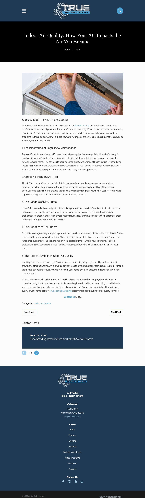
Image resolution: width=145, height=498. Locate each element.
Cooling (72, 440)
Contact (72, 469)
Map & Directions (72, 416)
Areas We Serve (72, 457)
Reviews (72, 463)
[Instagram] (69, 481)
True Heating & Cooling (61, 290)
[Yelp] (75, 481)
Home (72, 429)
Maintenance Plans (72, 452)
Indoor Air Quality (43, 303)
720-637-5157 (72, 396)
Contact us (69, 296)
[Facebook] (63, 481)
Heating (72, 446)
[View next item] (36, 353)
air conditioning (81, 125)
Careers (72, 435)
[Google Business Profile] (82, 481)
